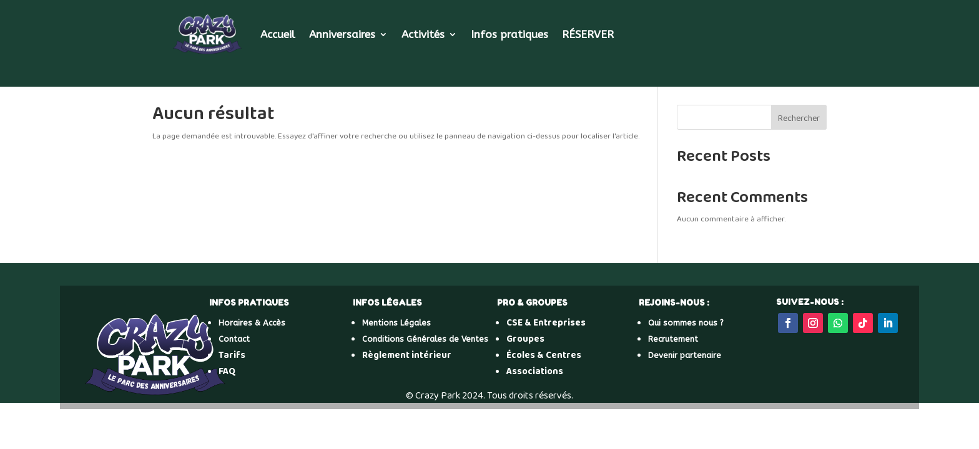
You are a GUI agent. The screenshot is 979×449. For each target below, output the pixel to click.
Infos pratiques (509, 34)
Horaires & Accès (252, 322)
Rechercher (799, 118)
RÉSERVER (588, 34)
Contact (234, 339)
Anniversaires (342, 34)
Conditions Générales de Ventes (425, 339)
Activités (423, 34)
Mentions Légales (396, 322)
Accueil (277, 34)
